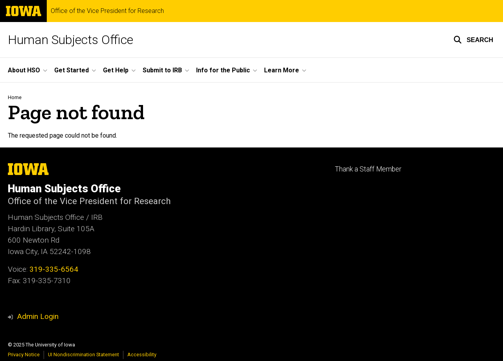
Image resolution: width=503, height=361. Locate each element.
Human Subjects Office (70, 39)
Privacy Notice (24, 354)
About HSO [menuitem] (24, 70)
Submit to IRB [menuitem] (162, 70)
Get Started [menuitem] (71, 70)
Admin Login (38, 316)
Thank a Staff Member (368, 169)
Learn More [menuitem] (281, 70)
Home (15, 97)
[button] (473, 39)
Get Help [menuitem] (116, 70)
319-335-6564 (53, 269)
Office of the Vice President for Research (107, 11)
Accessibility (141, 354)
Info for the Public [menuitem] (223, 70)
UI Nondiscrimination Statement (83, 354)
